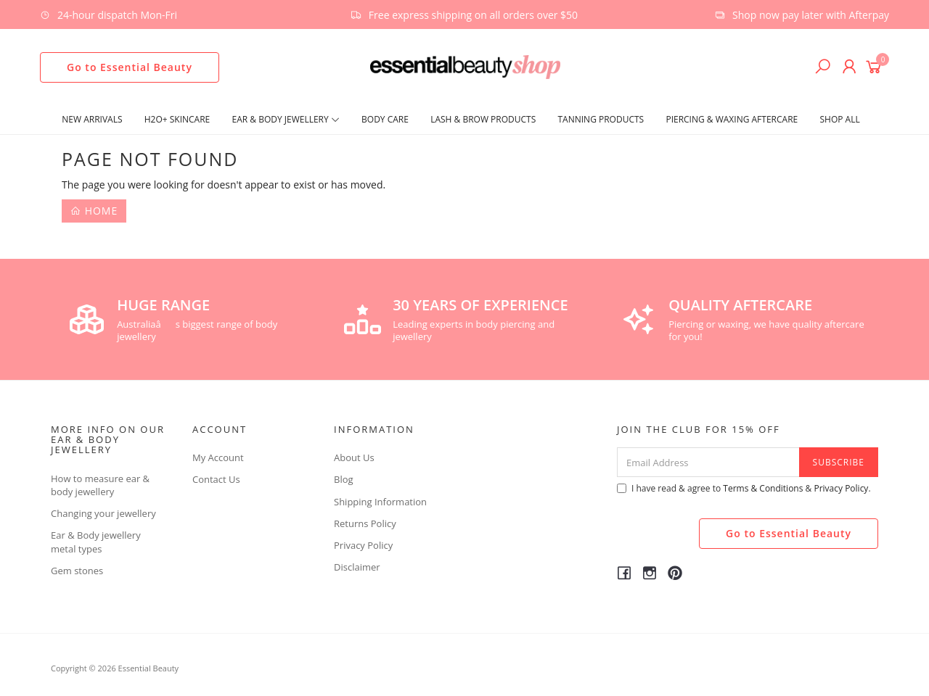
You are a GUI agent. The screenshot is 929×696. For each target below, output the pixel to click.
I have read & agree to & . (744, 488)
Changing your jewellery (103, 513)
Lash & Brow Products (483, 119)
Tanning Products (601, 119)
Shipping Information (380, 501)
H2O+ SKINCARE (177, 119)
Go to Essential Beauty (129, 67)
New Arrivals (92, 119)
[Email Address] (708, 462)
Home (94, 211)
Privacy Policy (363, 545)
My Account (218, 457)
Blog (343, 479)
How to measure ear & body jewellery (100, 485)
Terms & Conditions (763, 488)
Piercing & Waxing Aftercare (732, 119)
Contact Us (216, 479)
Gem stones (77, 570)
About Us (354, 457)
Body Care (385, 119)
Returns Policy (365, 523)
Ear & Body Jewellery (286, 119)
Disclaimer (357, 566)
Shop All (839, 119)
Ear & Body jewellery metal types (96, 542)
